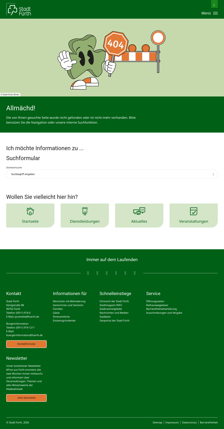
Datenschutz (189, 422)
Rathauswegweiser (157, 305)
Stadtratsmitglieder (111, 309)
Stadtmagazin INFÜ (111, 305)
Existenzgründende (64, 320)
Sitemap (157, 422)
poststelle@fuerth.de (27, 316)
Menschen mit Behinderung (69, 301)
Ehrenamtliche (61, 316)
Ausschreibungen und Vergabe (164, 312)
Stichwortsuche (14, 167)
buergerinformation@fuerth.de (24, 335)
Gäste (56, 312)
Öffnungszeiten (155, 301)
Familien (58, 309)
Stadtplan (105, 316)
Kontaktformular (26, 343)
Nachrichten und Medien (114, 312)
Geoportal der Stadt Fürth (115, 320)
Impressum (172, 422)
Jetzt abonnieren (26, 397)
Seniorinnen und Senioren (68, 305)
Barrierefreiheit (209, 422)
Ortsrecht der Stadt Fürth (114, 301)
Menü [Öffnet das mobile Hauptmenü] (209, 13)
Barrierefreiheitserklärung (161, 309)
